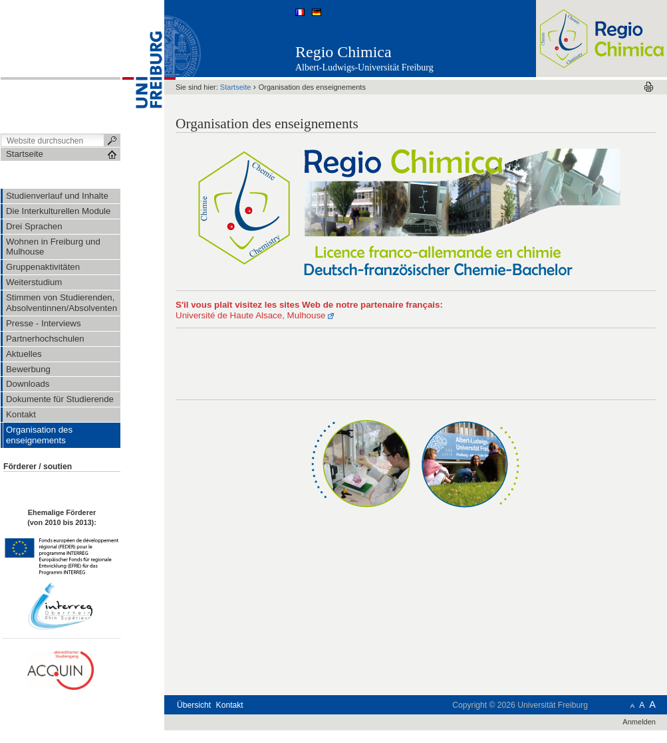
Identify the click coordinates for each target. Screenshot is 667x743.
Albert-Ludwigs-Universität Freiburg (364, 67)
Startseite (235, 87)
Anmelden (639, 722)
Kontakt (229, 705)
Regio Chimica (343, 51)
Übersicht (194, 705)
